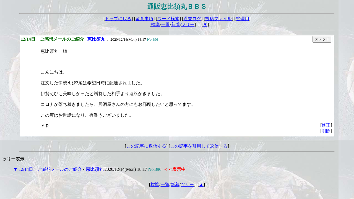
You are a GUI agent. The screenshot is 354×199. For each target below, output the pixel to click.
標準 (155, 24)
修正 (326, 125)
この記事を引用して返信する (199, 146)
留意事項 (144, 18)
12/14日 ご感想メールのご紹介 (50, 169)
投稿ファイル (218, 18)
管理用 (242, 18)
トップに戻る (118, 18)
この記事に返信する (146, 146)
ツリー (187, 24)
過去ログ (192, 18)
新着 (175, 24)
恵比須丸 (96, 39)
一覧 (165, 24)
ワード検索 (168, 18)
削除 (326, 131)
